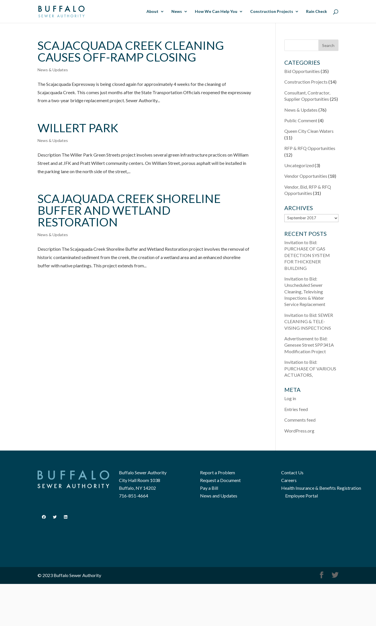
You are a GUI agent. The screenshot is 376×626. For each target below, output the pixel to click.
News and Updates (218, 495)
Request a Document (220, 480)
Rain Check (316, 11)
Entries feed (296, 409)
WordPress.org (299, 430)
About (152, 11)
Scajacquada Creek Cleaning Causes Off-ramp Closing (131, 51)
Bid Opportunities (302, 71)
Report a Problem (217, 472)
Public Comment (300, 120)
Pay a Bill (209, 488)
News (176, 11)
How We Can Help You (216, 11)
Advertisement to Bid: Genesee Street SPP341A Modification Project (309, 345)
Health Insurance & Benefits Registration (321, 488)
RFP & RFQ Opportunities (309, 148)
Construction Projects (271, 11)
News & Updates (53, 69)
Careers (289, 480)
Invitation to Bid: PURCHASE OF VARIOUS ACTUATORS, (310, 368)
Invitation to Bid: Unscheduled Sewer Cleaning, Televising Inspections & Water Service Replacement (304, 291)
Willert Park (78, 128)
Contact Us (292, 472)
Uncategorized (299, 165)
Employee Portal (301, 495)
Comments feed (300, 419)
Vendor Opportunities (305, 176)
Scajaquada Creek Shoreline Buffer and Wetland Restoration (129, 210)
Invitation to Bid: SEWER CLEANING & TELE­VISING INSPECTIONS (308, 321)
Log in (290, 398)
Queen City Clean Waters (309, 131)
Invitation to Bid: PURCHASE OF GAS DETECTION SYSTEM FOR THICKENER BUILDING (307, 255)
